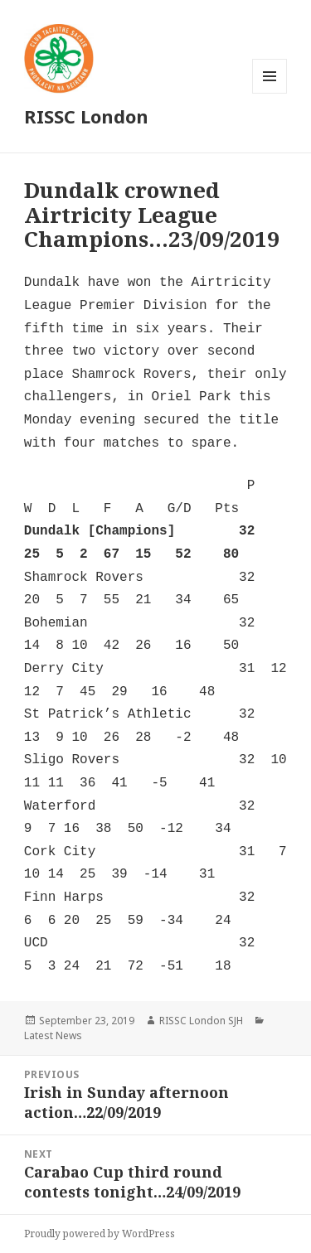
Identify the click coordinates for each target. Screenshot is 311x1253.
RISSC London (86, 116)
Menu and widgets (270, 93)
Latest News (53, 1035)
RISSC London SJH (201, 1021)
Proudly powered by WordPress (99, 1233)
